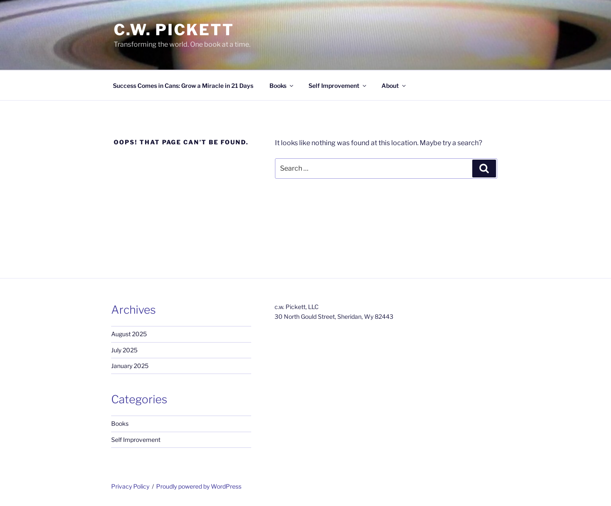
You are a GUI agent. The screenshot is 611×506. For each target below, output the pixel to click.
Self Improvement (337, 85)
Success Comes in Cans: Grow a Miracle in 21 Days (183, 85)
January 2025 (130, 365)
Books (281, 85)
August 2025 (129, 333)
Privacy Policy (130, 486)
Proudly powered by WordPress (198, 486)
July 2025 (124, 350)
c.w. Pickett (174, 29)
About (394, 85)
